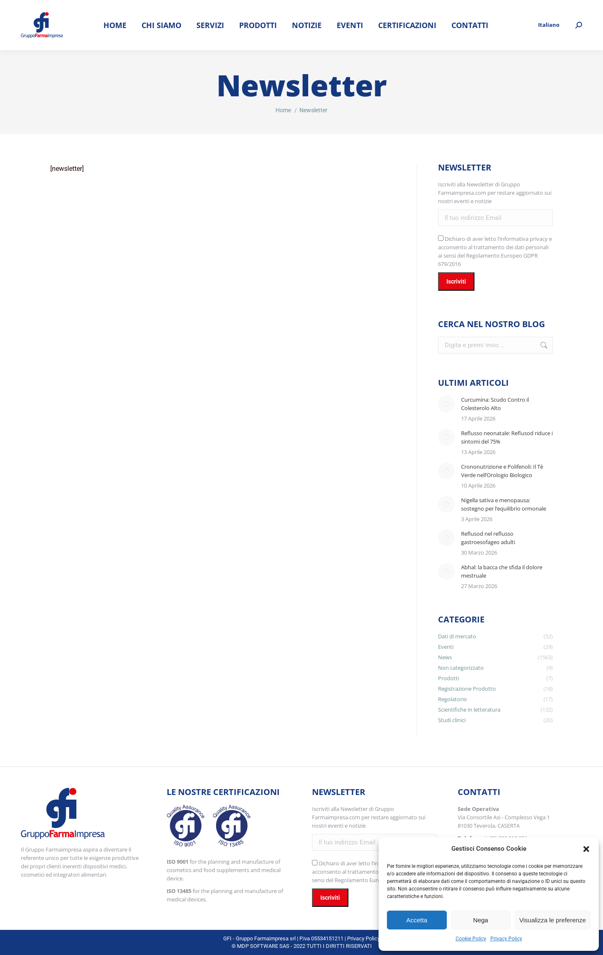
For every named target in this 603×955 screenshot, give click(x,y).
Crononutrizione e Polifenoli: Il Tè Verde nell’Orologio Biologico (502, 471)
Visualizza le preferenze (552, 920)
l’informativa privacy (522, 239)
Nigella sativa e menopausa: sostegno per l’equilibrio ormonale (503, 504)
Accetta (416, 920)
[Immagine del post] (446, 403)
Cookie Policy (471, 939)
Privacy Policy (506, 939)
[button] (586, 849)
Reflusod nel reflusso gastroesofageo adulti (488, 538)
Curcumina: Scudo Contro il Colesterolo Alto (495, 404)
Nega (480, 920)
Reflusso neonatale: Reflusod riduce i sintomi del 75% (507, 437)
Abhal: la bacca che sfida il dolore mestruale (501, 571)
